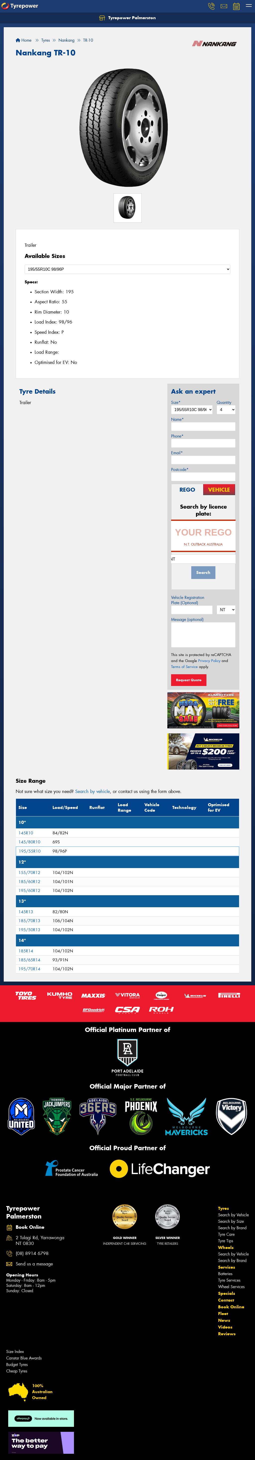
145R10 (25, 833)
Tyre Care (226, 1234)
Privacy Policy (209, 660)
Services (226, 1267)
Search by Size (231, 1221)
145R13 (25, 911)
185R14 (25, 951)
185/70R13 (29, 920)
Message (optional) (187, 619)
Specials (226, 1293)
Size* (176, 402)
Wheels (226, 1247)
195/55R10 (30, 851)
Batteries (225, 1273)
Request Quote (188, 680)
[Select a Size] (127, 269)
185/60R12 (29, 881)
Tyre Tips (225, 1240)
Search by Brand (232, 1228)
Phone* (177, 436)
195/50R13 (29, 929)
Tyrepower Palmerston (127, 18)
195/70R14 (29, 969)
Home (23, 40)
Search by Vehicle (233, 1215)
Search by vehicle (92, 791)
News (224, 1320)
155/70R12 (29, 872)
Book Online (231, 1307)
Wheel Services (231, 1286)
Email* (177, 452)
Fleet (223, 1313)
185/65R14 (29, 960)
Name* (177, 419)
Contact (226, 1300)
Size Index (15, 1351)
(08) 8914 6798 (32, 1253)
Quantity (224, 402)
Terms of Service (184, 666)
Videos (225, 1327)
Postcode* (180, 469)
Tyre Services (229, 1280)
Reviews (227, 1334)
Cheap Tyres (16, 1371)
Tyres (223, 1208)
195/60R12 (29, 890)
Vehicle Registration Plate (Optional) (187, 600)
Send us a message (34, 1264)
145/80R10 (29, 842)
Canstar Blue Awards (24, 1358)
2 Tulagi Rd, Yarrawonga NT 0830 (40, 1240)
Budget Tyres (17, 1364)
